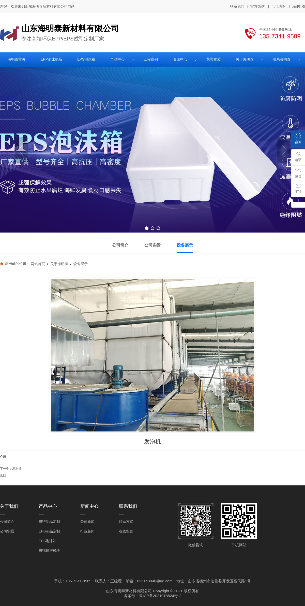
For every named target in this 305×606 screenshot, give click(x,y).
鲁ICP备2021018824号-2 (160, 596)
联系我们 (237, 6)
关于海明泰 (245, 59)
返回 (3, 475)
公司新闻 (87, 522)
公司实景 (7, 531)
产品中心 (117, 59)
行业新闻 (87, 531)
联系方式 (126, 522)
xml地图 (298, 6)
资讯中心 (180, 59)
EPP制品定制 (49, 522)
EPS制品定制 (49, 531)
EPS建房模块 (49, 551)
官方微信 (257, 6)
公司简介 (7, 522)
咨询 (298, 138)
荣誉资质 (213, 59)
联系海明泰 (282, 59)
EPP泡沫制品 (51, 59)
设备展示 (80, 264)
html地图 (278, 6)
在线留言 (126, 531)
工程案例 (151, 59)
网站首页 (38, 264)
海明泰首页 (16, 59)
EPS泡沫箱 (86, 59)
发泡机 (16, 468)
